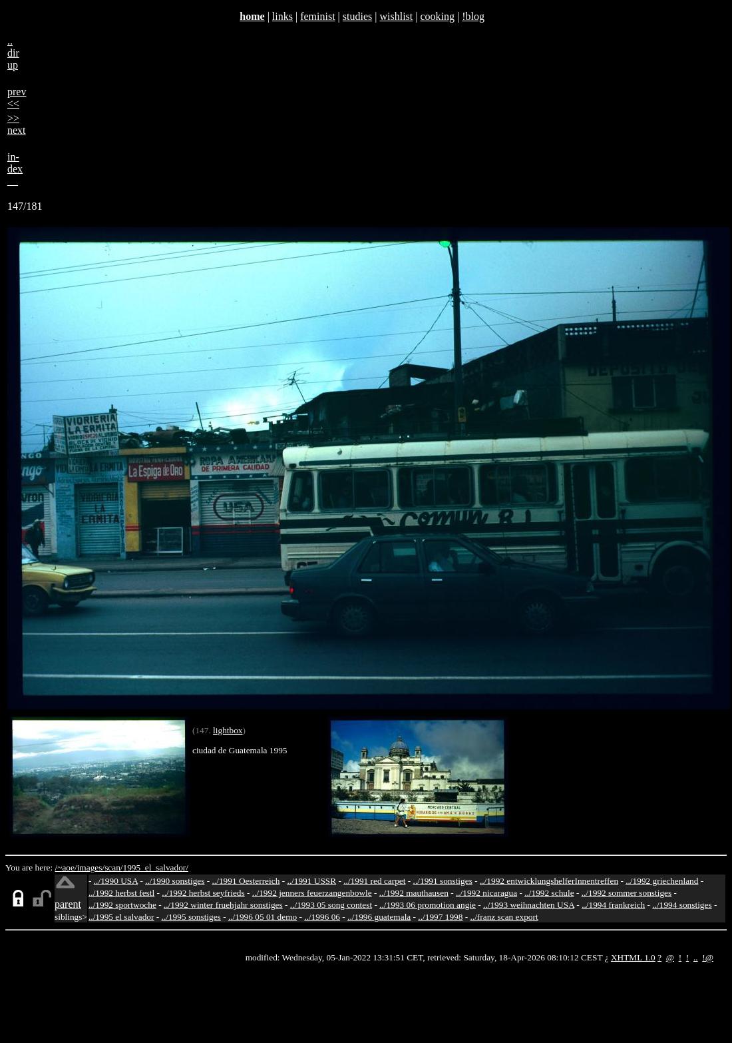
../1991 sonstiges (442, 881)
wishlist (396, 16)
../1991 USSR (311, 881)
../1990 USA (116, 881)
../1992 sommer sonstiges (627, 893)
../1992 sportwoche (122, 905)
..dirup (13, 53)
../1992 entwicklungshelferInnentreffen (549, 881)
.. (695, 957)
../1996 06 (322, 917)
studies (357, 16)
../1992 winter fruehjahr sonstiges (223, 905)
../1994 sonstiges (681, 905)
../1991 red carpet (374, 881)
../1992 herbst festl (121, 893)
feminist (317, 16)
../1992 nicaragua (486, 893)
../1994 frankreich (613, 905)
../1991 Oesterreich (246, 881)
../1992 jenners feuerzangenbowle (312, 893)
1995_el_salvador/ (155, 867)
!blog (473, 16)
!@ (707, 957)
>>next (16, 124)
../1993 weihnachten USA (528, 905)
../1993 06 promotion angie (427, 905)
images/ (90, 867)
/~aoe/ (66, 867)
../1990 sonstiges (174, 881)
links (282, 16)
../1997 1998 (440, 917)
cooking (437, 16)
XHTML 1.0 (633, 957)
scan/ (113, 867)
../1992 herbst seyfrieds (203, 893)
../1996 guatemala (379, 917)
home (252, 16)
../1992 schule (549, 893)
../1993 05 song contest (331, 905)
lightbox (227, 730)
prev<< (16, 97)
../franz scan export (504, 917)
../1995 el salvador (121, 917)
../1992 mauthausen (414, 893)
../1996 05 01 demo (262, 917)
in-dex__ (15, 168)
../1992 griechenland (662, 881)
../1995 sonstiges (191, 917)
